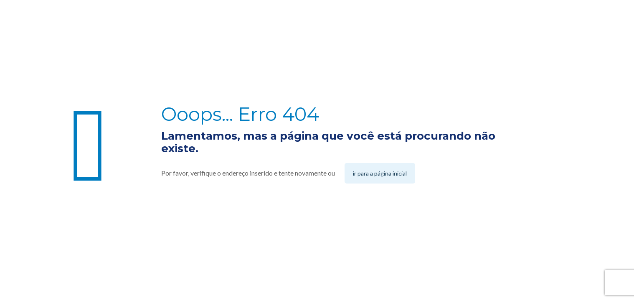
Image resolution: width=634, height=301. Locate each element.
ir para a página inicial (380, 173)
